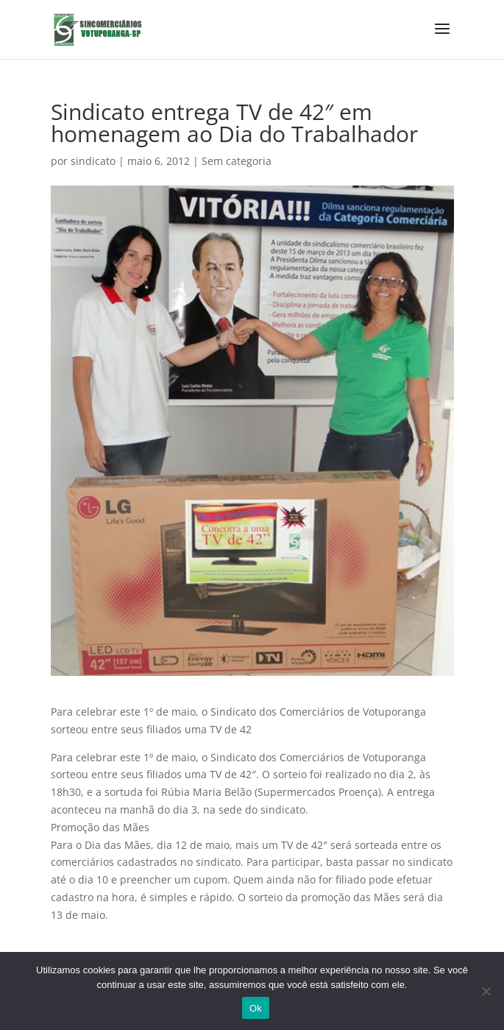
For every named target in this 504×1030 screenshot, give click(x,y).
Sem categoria (236, 161)
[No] (485, 991)
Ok (255, 1008)
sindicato (93, 161)
